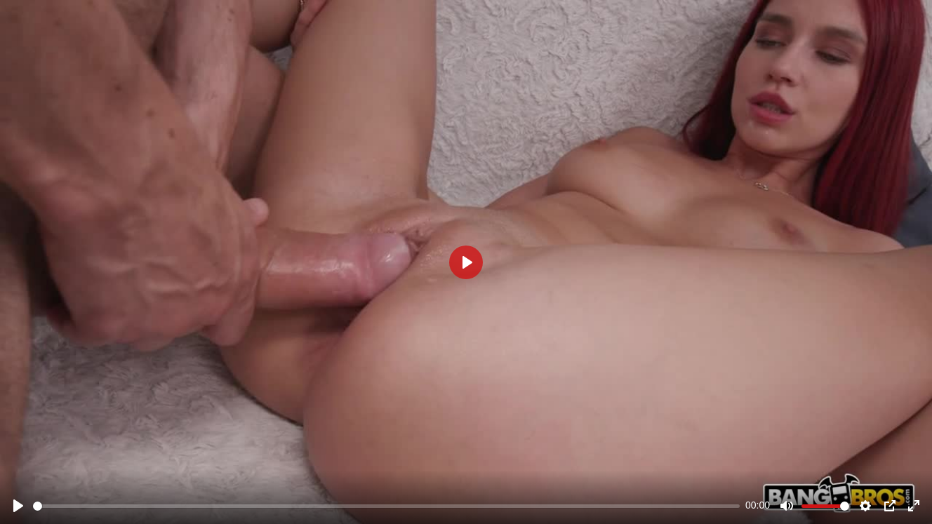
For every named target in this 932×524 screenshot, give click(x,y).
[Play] (18, 506)
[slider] (386, 506)
